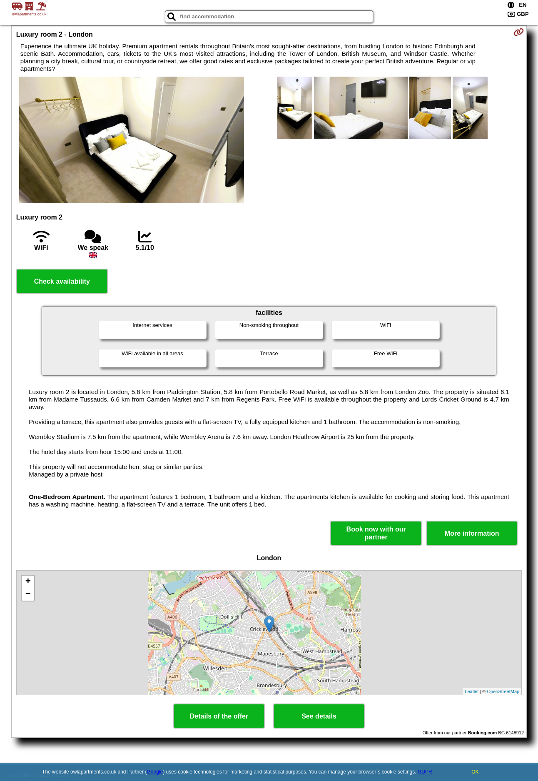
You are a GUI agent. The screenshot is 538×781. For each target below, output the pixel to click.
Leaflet (471, 691)
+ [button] (28, 582)
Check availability (62, 281)
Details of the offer (219, 716)
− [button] (28, 594)
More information (472, 533)
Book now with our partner (376, 533)
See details (318, 716)
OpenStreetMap (503, 691)
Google (155, 772)
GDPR (425, 772)
